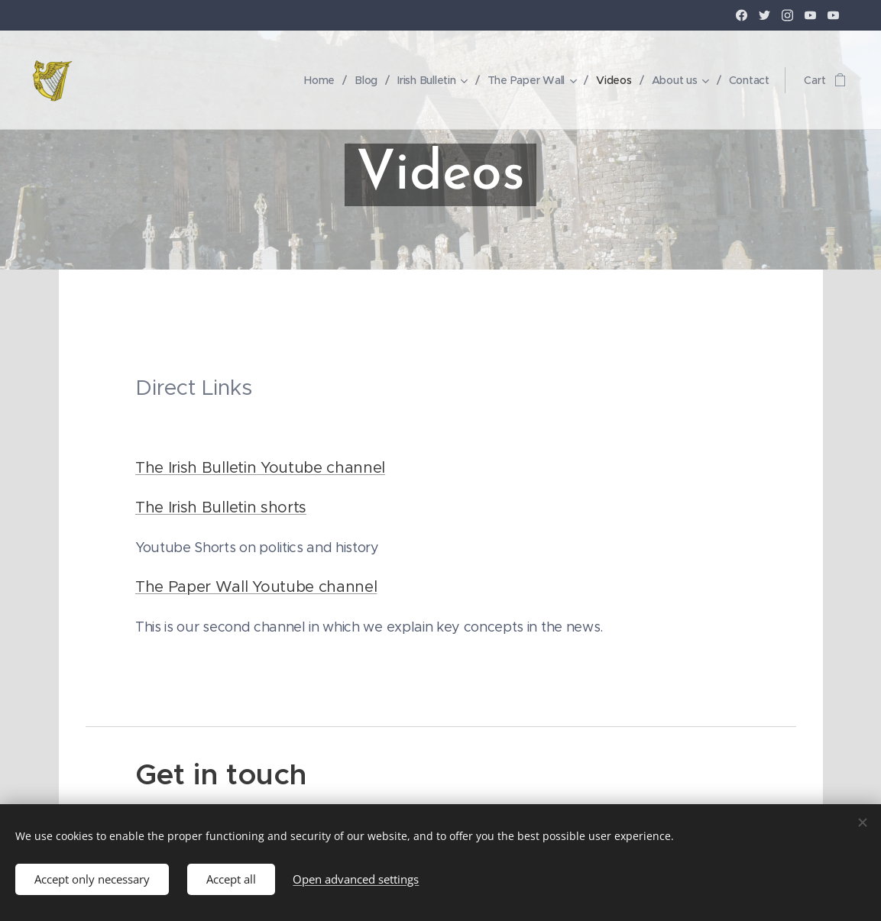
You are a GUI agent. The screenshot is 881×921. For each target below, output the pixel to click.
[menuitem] (315, 80)
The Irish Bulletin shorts (220, 507)
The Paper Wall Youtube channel (256, 586)
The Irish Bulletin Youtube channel (260, 467)
